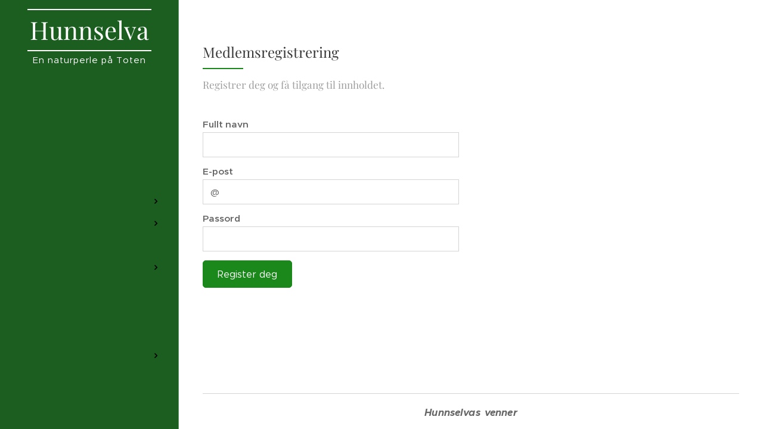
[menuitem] (89, 122)
